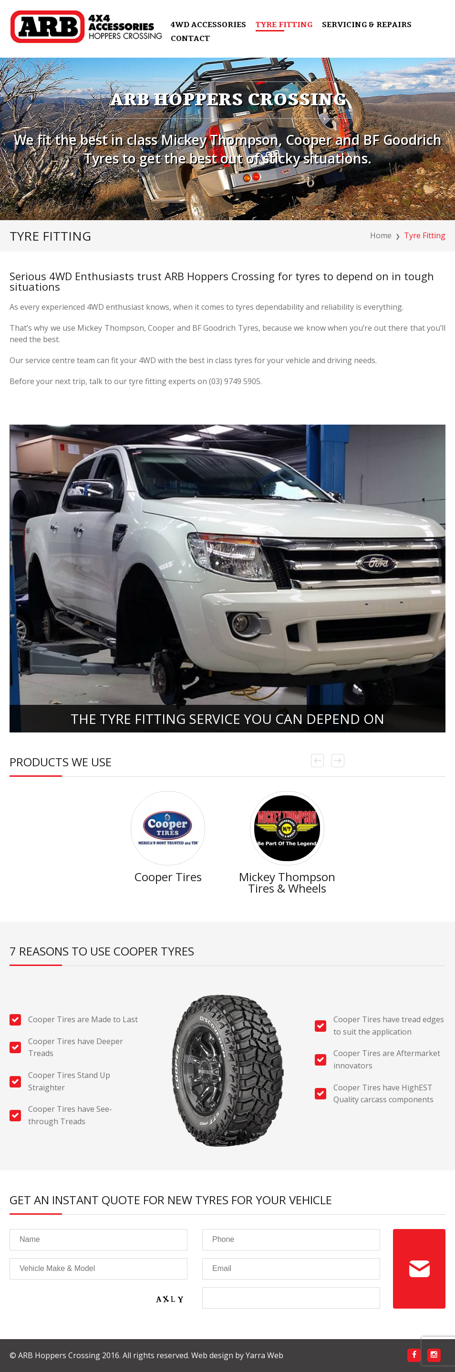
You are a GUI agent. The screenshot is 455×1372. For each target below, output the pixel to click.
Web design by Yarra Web (237, 1355)
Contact (190, 39)
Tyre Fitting (284, 25)
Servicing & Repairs (367, 25)
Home (381, 235)
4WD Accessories (208, 25)
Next (337, 760)
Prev (317, 760)
